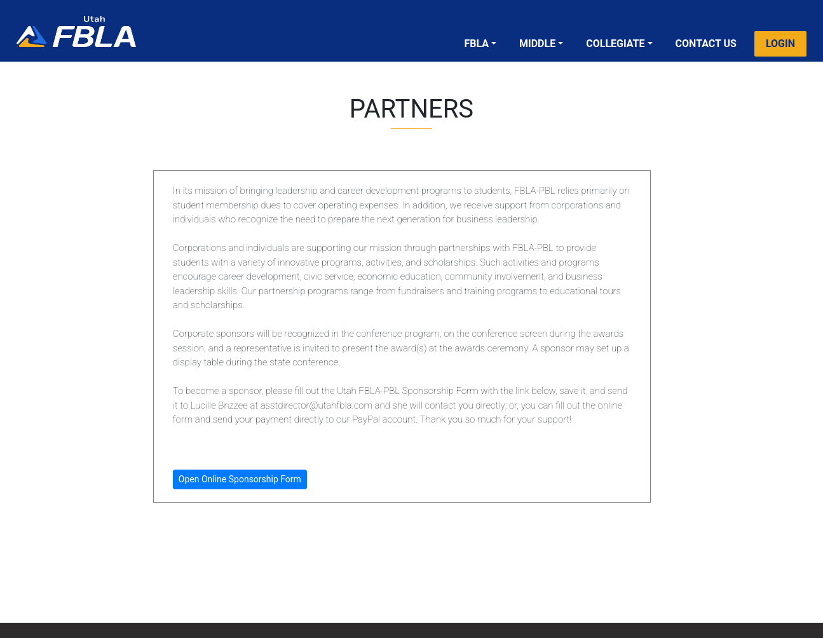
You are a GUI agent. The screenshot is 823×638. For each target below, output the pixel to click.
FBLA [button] (476, 43)
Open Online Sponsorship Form (240, 479)
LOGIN (780, 43)
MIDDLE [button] (537, 43)
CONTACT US (706, 43)
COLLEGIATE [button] (615, 43)
